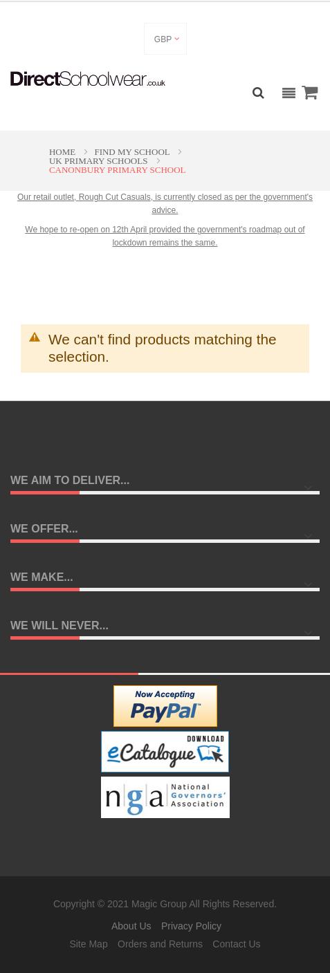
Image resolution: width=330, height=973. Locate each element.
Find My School (133, 152)
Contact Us (236, 943)
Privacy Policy (191, 926)
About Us (131, 926)
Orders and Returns (160, 943)
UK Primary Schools (99, 161)
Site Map (88, 943)
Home (63, 152)
